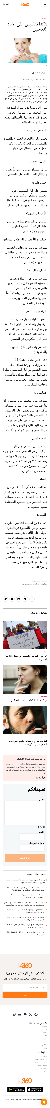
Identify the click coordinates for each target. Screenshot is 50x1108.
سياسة (44, 1026)
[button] (44, 1102)
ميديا (45, 1039)
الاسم (41, 831)
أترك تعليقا (25, 857)
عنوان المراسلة (36, 843)
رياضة (45, 1042)
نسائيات (44, 18)
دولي (45, 1048)
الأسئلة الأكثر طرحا (41, 1059)
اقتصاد (45, 1029)
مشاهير (44, 1045)
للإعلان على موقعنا (41, 1062)
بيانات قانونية (42, 1065)
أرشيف (45, 1071)
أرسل (25, 995)
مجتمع (45, 1032)
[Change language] (5, 4)
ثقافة (45, 1036)
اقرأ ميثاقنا (40, 777)
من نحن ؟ (44, 1056)
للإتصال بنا (43, 1068)
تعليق (41, 799)
